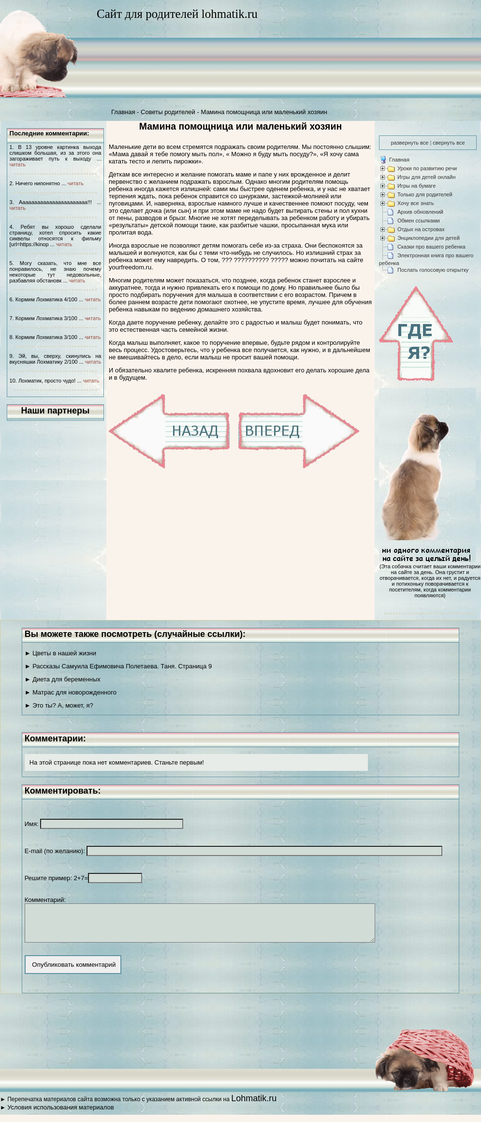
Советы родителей (168, 112)
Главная (123, 112)
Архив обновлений (420, 212)
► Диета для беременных (63, 679)
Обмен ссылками (418, 220)
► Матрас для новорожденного (71, 692)
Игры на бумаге (416, 186)
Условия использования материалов (60, 1114)
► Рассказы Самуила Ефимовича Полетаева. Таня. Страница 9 (118, 666)
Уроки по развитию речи (427, 168)
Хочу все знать (415, 203)
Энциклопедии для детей (428, 238)
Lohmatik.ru (254, 1105)
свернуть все (449, 143)
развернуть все (409, 143)
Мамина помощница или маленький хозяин (264, 112)
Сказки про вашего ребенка (431, 247)
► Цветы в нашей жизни (60, 653)
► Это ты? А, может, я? (59, 705)
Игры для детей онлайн (426, 177)
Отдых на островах (421, 229)
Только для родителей (424, 194)
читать (18, 164)
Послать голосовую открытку (432, 270)
